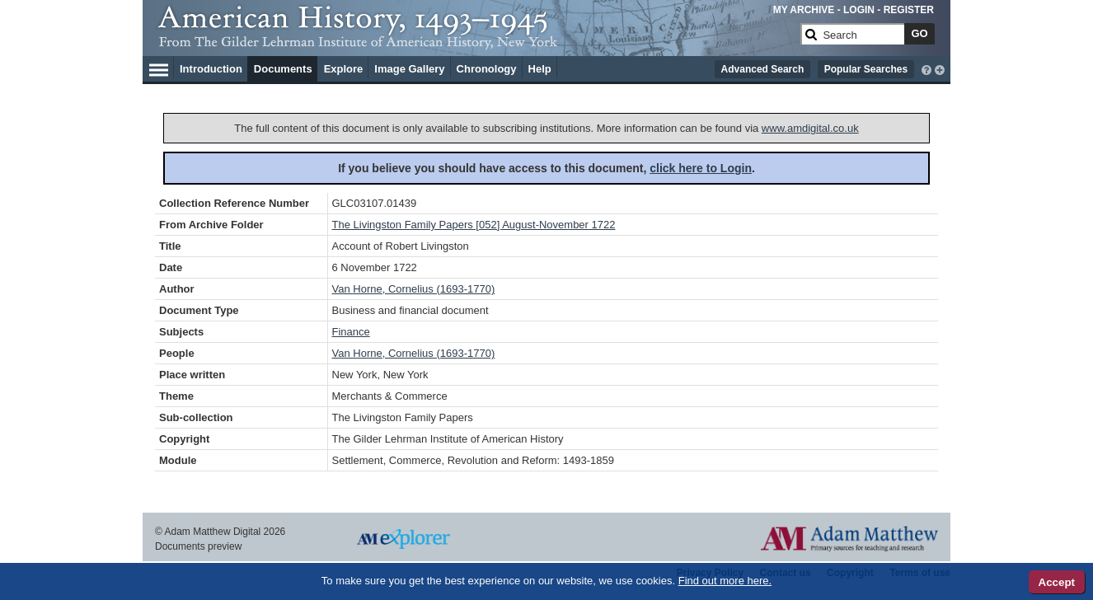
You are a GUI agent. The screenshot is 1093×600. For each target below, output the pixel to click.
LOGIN (859, 10)
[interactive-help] (926, 68)
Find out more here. (725, 580)
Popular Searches (866, 69)
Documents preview (198, 546)
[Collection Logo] (476, 40)
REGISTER (909, 10)
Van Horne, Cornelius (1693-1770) (413, 289)
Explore (344, 69)
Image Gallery (409, 69)
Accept (1057, 582)
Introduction (211, 69)
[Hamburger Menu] (158, 67)
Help (539, 69)
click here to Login (701, 168)
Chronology (487, 69)
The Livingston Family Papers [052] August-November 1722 (474, 224)
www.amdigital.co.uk (810, 128)
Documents (283, 69)
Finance (351, 332)
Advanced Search (763, 69)
